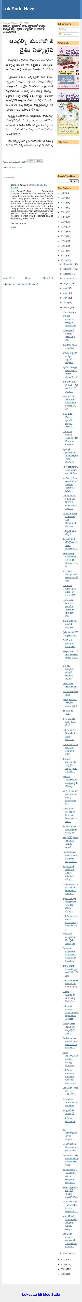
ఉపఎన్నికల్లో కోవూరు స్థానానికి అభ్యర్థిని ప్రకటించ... (68, 420)
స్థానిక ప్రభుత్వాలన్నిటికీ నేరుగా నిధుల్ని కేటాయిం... (70, 1059)
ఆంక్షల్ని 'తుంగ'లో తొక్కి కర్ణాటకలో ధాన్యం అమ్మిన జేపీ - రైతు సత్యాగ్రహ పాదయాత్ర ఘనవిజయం (24, 28)
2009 (63, 1269)
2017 (63, 236)
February (68, 312)
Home (28, 278)
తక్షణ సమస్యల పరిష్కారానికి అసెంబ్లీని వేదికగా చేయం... (69, 905)
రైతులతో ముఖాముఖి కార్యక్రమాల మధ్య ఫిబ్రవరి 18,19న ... (70, 765)
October (67, 274)
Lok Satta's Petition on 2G (69, 1121)
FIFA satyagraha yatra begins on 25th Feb (71, 470)
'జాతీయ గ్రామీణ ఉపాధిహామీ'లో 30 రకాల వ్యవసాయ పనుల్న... (70, 484)
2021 (63, 217)
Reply (13, 227)
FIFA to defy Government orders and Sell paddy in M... (70, 559)
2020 (63, 222)
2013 (63, 255)
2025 (63, 198)
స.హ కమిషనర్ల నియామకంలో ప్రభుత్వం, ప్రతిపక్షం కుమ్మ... (70, 1222)
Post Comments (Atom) (27, 284)
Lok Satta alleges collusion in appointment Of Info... (70, 1240)
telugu (19, 167)
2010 (63, 1264)
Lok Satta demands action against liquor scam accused (71, 1012)
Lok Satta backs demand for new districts (70, 983)
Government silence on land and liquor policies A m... (70, 815)
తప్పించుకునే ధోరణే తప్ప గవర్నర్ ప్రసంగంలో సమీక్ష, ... (69, 873)
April (65, 302)
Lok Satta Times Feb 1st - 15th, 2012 (70, 1091)
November (68, 269)
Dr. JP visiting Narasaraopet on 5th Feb (70, 1147)
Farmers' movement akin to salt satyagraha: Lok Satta (70, 954)
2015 (63, 246)
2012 (63, 260)
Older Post (48, 278)
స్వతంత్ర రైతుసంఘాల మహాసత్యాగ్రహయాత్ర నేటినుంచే (70, 455)
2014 (63, 251)
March (66, 307)
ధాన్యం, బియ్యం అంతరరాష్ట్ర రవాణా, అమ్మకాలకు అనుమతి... (70, 1176)
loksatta (12, 167)
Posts (63, 29)
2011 (63, 1259)
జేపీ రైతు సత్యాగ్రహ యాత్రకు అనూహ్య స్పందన (68, 672)
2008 (63, 1274)
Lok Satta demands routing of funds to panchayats (69, 1076)
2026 (63, 193)
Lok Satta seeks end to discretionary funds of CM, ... (70, 922)
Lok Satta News (19, 8)
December (68, 264)
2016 (63, 241)
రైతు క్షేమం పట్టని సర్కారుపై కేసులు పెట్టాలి (70, 702)
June (66, 293)
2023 (63, 207)
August (67, 283)
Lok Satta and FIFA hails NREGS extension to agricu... (70, 502)
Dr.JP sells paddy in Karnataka (69, 643)
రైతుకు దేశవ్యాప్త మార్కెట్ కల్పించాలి (70, 624)
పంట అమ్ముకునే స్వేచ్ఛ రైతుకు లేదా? (70, 722)
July (65, 288)
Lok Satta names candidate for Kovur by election (70, 438)
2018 (63, 231)
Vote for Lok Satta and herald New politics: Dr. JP (69, 402)
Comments (65, 34)
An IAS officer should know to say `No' (70, 829)
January (67, 1253)
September (68, 278)
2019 (63, 226)
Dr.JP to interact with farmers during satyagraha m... (70, 797)
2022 (63, 212)
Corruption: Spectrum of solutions (70, 1102)
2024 (63, 202)
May (65, 298)
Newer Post (8, 278)
